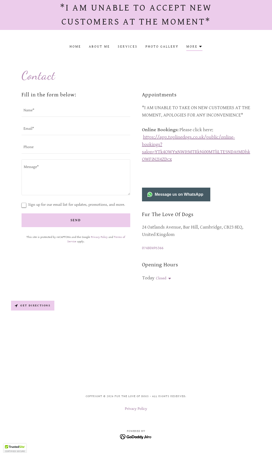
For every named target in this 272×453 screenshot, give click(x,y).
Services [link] (128, 47)
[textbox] (76, 110)
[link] (136, 436)
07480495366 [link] (153, 248)
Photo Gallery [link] (161, 47)
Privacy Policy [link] (99, 237)
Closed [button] (161, 278)
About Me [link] (99, 47)
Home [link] (75, 47)
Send (76, 220)
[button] (194, 47)
